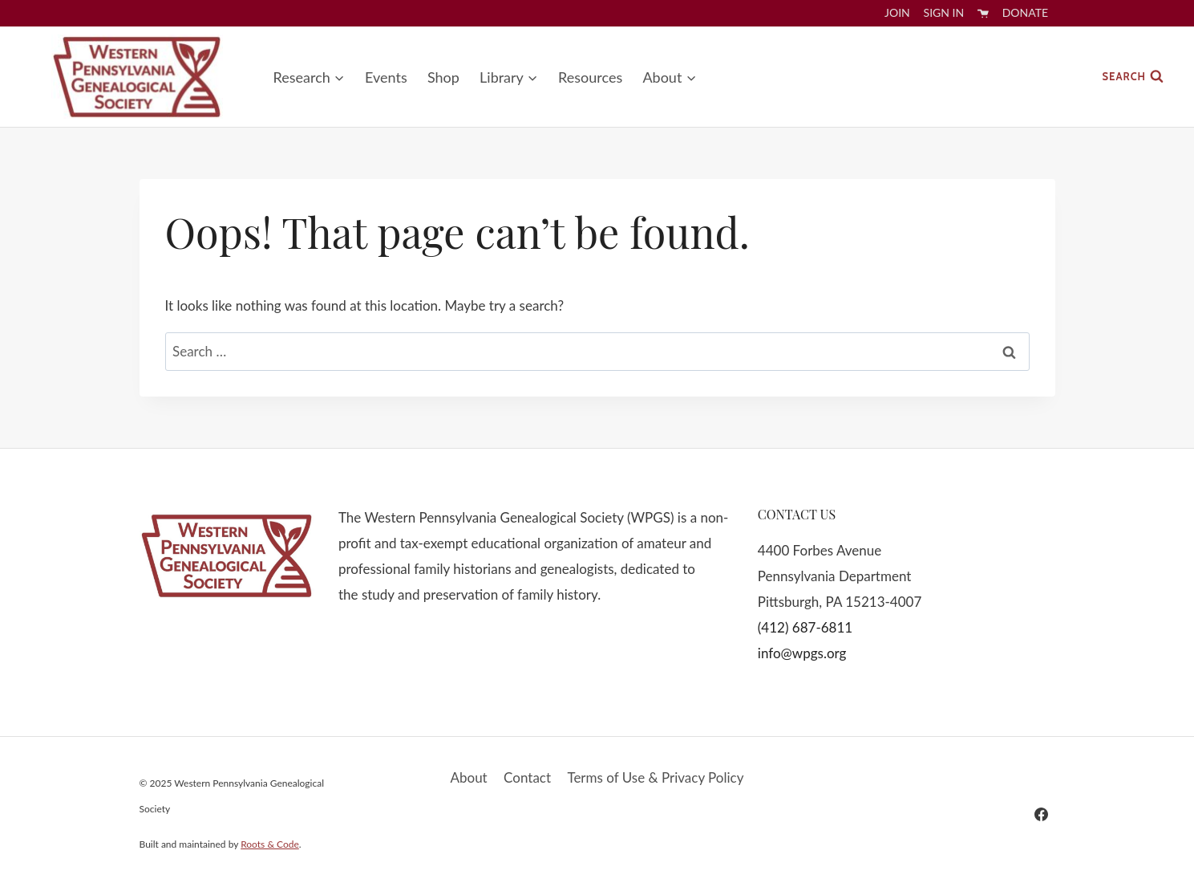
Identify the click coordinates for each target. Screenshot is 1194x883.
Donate (1025, 12)
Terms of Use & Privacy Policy (655, 777)
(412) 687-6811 (805, 627)
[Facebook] (1041, 814)
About (469, 777)
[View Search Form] (1133, 76)
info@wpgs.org (802, 653)
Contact (527, 777)
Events (386, 77)
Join (897, 12)
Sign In (944, 12)
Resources (590, 77)
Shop (443, 77)
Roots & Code (270, 844)
